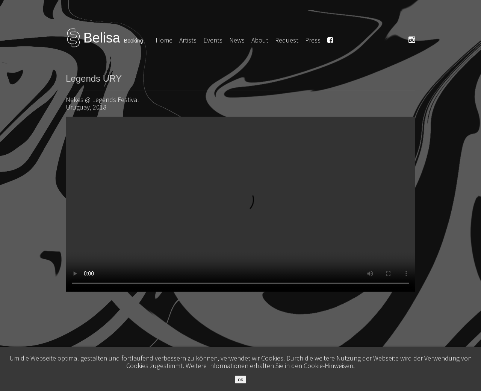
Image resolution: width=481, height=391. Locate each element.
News (237, 40)
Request (286, 40)
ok (240, 379)
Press (313, 40)
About (259, 40)
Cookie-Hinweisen (328, 365)
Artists (188, 40)
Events (212, 40)
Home (164, 40)
